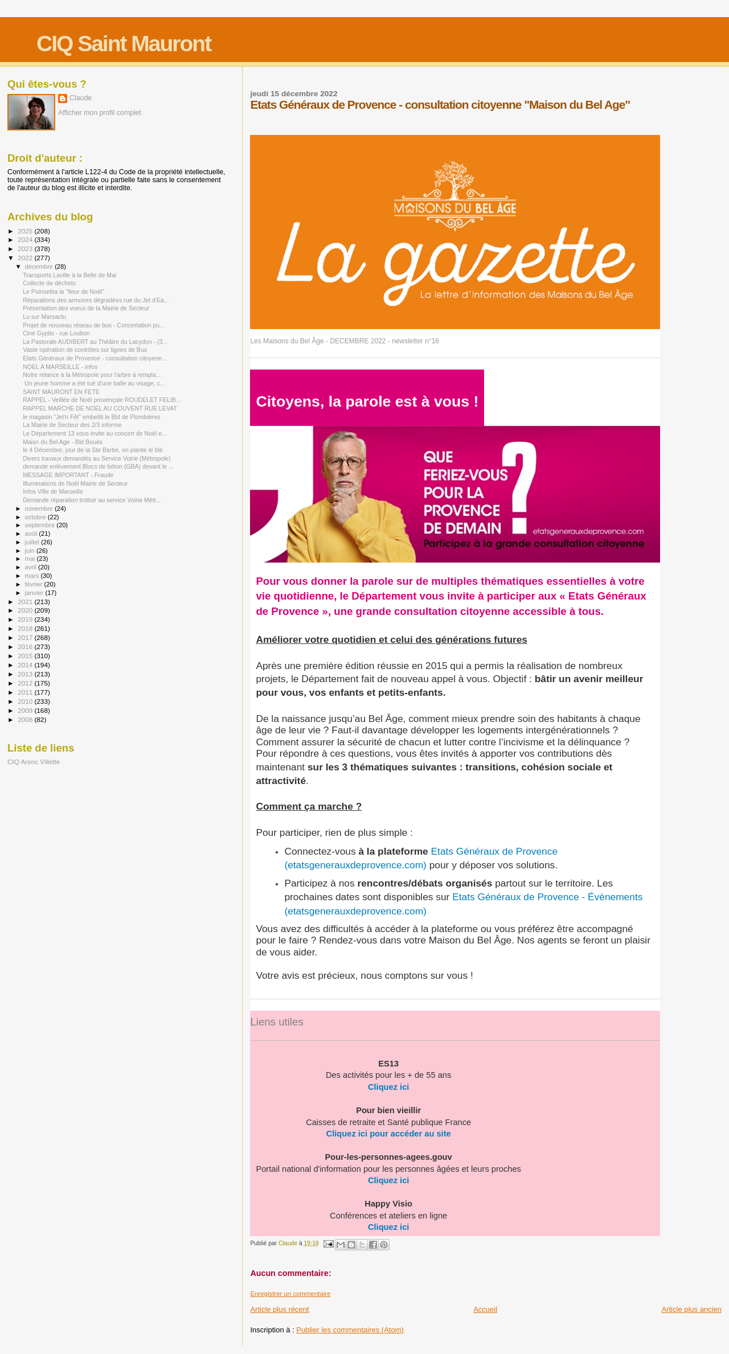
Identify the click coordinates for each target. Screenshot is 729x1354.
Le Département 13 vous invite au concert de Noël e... (95, 433)
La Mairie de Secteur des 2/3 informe (72, 424)
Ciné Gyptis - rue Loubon (56, 333)
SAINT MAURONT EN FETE (61, 391)
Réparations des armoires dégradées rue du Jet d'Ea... (96, 300)
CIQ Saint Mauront (123, 43)
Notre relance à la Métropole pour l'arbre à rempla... (92, 374)
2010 (26, 701)
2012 (26, 683)
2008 (26, 719)
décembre (40, 266)
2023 (26, 248)
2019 (26, 619)
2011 (26, 692)
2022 (26, 257)
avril (32, 567)
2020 (26, 610)
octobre (36, 517)
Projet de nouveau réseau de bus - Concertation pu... (94, 325)
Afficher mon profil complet (99, 113)
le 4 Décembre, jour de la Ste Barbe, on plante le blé (93, 449)
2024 (26, 239)
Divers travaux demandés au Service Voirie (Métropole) (96, 458)
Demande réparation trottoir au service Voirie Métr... (92, 500)
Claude (80, 98)
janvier (35, 592)
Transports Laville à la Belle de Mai (69, 275)
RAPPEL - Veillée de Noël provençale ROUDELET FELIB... (102, 399)
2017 (26, 637)
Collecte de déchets (49, 283)
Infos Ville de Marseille (53, 491)
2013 (26, 674)
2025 (26, 231)
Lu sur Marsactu (44, 316)
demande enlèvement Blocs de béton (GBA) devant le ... (98, 466)
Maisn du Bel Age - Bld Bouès (63, 441)
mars (33, 575)
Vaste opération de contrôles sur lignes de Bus (85, 349)
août (32, 533)
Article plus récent (279, 1309)
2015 (26, 655)
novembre (40, 508)
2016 (26, 646)
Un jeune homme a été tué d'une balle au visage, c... (94, 383)
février (34, 584)
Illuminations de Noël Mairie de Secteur (75, 483)
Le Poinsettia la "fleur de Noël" (63, 291)
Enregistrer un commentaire (290, 1293)
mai (31, 558)
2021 (26, 601)
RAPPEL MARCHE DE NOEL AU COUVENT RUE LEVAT (100, 408)
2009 (26, 710)
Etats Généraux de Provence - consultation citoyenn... (95, 358)
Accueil (485, 1309)
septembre (41, 525)
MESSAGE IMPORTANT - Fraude (68, 474)
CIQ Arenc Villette (33, 761)
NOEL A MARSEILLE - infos (60, 366)
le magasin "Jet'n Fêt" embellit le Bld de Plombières (91, 416)
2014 (26, 664)
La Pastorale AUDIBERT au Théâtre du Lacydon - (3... (95, 341)
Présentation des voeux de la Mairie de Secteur (86, 308)
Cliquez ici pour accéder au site (388, 1133)
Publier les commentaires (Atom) (350, 1330)
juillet (33, 542)
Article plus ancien (692, 1309)
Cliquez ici (388, 1087)
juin (30, 550)
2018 (26, 628)
